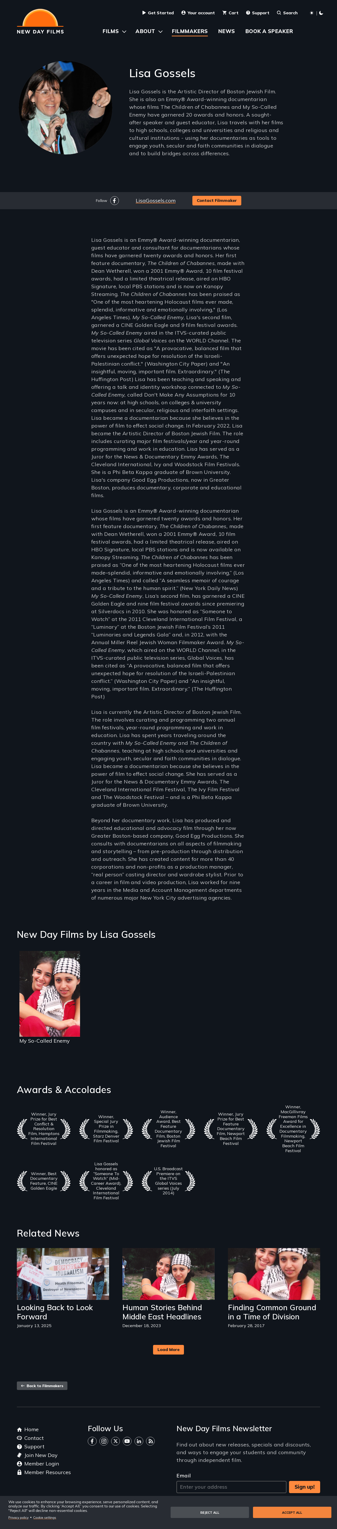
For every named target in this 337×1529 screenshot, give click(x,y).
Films (111, 31)
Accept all (292, 1512)
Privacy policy (18, 1517)
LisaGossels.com (156, 200)
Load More (168, 1349)
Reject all (209, 1512)
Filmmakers (190, 31)
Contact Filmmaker (217, 200)
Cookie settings (44, 1517)
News (226, 31)
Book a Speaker (269, 31)
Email (183, 1475)
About (145, 31)
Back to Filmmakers (42, 1385)
